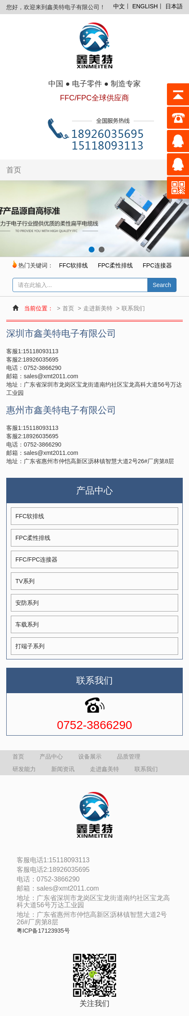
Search (162, 285)
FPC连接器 (157, 265)
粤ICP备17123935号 (43, 931)
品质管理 (128, 756)
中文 (119, 6)
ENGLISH (145, 6)
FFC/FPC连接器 (36, 559)
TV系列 (25, 581)
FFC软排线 (73, 265)
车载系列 (27, 624)
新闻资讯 (63, 769)
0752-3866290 (94, 725)
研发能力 (24, 769)
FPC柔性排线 (115, 265)
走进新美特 (97, 308)
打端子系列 (30, 646)
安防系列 (27, 602)
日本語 (174, 6)
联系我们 (133, 308)
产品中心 (51, 756)
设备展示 (90, 756)
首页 (13, 170)
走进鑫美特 (104, 769)
